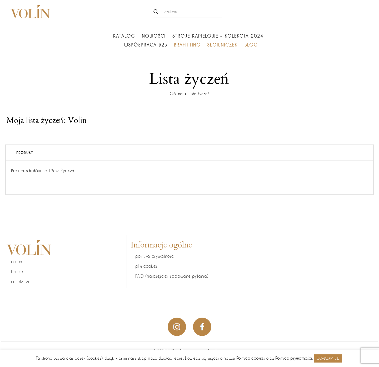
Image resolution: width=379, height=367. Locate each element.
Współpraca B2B (145, 44)
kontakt (17, 271)
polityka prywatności (154, 256)
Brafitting (187, 44)
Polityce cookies (250, 358)
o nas (16, 261)
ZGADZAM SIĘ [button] (328, 358)
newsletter (20, 281)
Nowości (154, 35)
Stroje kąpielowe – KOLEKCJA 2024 (217, 35)
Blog (251, 44)
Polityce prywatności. (294, 358)
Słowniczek (222, 44)
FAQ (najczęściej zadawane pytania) (171, 275)
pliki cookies (146, 265)
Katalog (124, 35)
